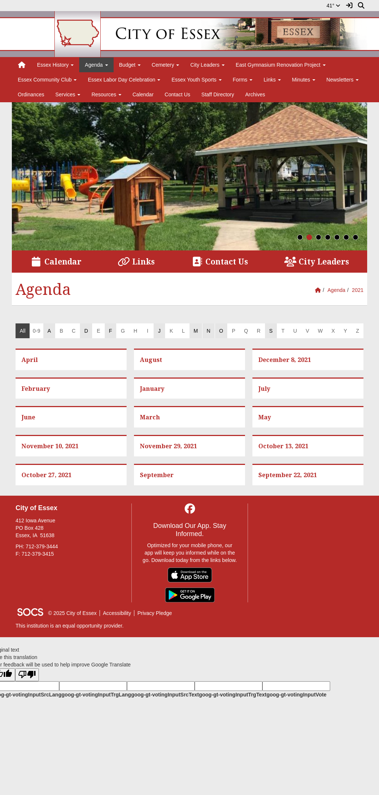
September (157, 475)
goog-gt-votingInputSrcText (165, 695)
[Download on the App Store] (190, 575)
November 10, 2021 (49, 446)
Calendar (143, 94)
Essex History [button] (55, 65)
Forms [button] (243, 80)
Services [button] (68, 94)
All (23, 331)
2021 (357, 290)
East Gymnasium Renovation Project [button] (281, 65)
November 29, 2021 (168, 446)
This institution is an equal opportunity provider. (70, 626)
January (152, 389)
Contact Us (177, 94)
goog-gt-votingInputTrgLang (96, 695)
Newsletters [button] (342, 80)
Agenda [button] (96, 65)
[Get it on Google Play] (190, 595)
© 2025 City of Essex (72, 613)
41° (333, 6)
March (150, 417)
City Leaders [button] (207, 65)
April (29, 360)
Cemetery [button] (166, 65)
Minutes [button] (303, 80)
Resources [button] (106, 94)
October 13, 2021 (283, 446)
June (28, 417)
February (35, 389)
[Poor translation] (27, 674)
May (264, 417)
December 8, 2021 (284, 360)
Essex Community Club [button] (47, 80)
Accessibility (117, 613)
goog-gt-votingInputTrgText (232, 695)
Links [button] (272, 80)
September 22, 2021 (287, 475)
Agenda (336, 290)
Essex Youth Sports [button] (196, 80)
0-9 (36, 331)
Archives (255, 94)
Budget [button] (130, 65)
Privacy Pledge (154, 613)
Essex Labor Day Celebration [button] (124, 80)
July (264, 389)
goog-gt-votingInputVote (296, 695)
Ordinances (31, 94)
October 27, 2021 (46, 475)
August (151, 360)
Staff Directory (217, 94)
